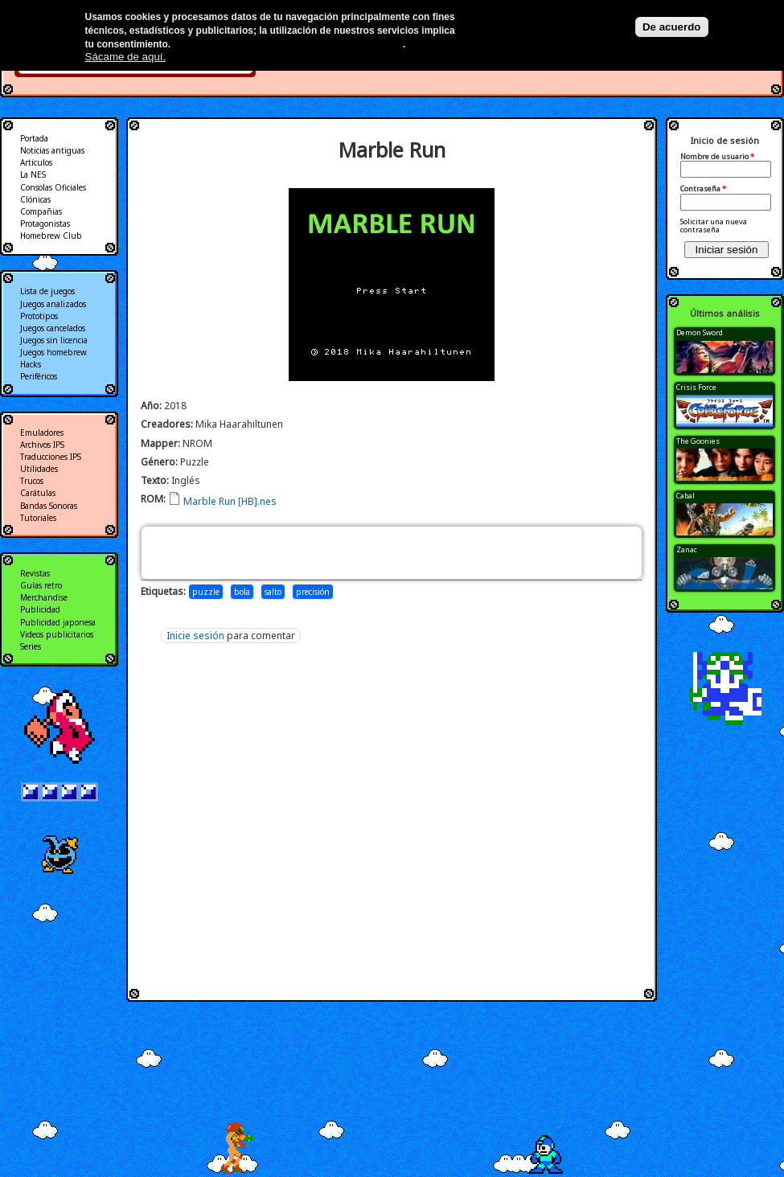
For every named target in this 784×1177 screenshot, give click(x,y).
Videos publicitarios (56, 634)
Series (30, 646)
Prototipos (39, 316)
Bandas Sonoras (48, 505)
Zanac (686, 549)
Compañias (41, 211)
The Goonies (698, 441)
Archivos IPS (42, 444)
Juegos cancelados (52, 328)
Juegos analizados (53, 304)
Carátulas (37, 492)
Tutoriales (38, 517)
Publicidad (40, 609)
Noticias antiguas (52, 150)
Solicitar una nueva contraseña (713, 225)
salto (273, 591)
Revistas (35, 573)
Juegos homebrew (53, 352)
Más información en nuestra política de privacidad (288, 44)
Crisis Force (696, 387)
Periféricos (38, 376)
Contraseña (703, 189)
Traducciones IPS (50, 456)
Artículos (36, 162)
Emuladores (42, 432)
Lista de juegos (47, 291)
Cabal (685, 495)
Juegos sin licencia (54, 340)
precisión (313, 591)
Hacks (30, 364)
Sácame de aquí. (125, 57)
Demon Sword (699, 332)
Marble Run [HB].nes (230, 501)
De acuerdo (671, 27)
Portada (34, 138)
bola (242, 591)
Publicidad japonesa (58, 622)
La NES (33, 174)
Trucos (31, 480)
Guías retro (41, 585)
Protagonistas (45, 223)
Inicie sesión (195, 635)
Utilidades (39, 468)
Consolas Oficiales (53, 187)
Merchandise (44, 597)
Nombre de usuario (717, 157)
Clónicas (35, 199)
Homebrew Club (51, 235)
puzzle (206, 591)
